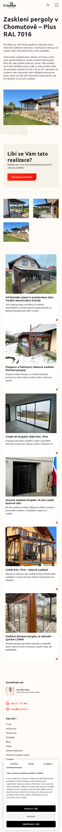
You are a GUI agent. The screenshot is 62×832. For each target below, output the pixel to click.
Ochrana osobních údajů (17, 755)
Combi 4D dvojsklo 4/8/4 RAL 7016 (26, 436)
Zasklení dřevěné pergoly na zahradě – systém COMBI (29, 638)
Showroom (11, 733)
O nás (8, 724)
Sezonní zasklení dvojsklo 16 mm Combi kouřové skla (29, 502)
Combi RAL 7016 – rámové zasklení (26, 569)
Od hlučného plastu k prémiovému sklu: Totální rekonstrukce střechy (29, 299)
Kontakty (10, 737)
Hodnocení (11, 728)
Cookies (10, 759)
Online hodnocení (14, 750)
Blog (8, 742)
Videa (8, 746)
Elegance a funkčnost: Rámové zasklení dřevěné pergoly (29, 368)
